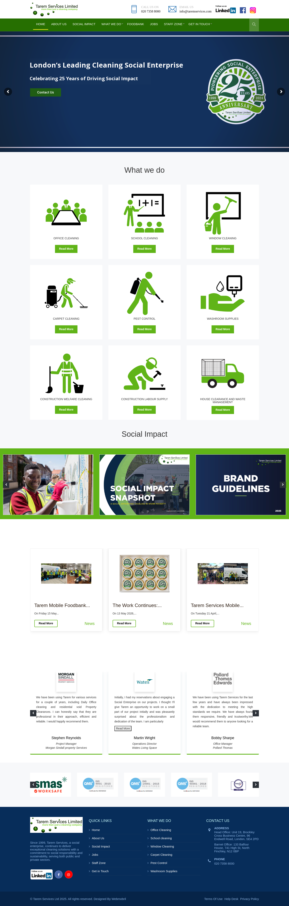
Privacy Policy (249, 899)
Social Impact (83, 24)
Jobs (154, 24)
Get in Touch (199, 24)
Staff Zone (173, 24)
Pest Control (159, 863)
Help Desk (231, 899)
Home (40, 24)
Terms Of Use (213, 899)
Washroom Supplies (164, 871)
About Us (58, 24)
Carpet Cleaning (161, 854)
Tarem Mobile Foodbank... (62, 605)
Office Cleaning (161, 830)
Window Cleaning (162, 846)
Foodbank (135, 24)
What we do (111, 24)
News (90, 623)
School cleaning (161, 838)
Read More (66, 248)
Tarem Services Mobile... (217, 605)
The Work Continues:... (137, 605)
